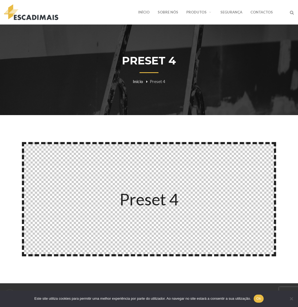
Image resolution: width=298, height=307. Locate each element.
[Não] (291, 298)
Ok (258, 298)
